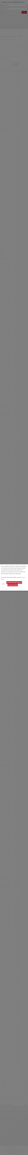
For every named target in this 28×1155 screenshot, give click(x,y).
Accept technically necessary (14, 582)
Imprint (7, 589)
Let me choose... (3, 584)
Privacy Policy (3, 589)
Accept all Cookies (12, 585)
